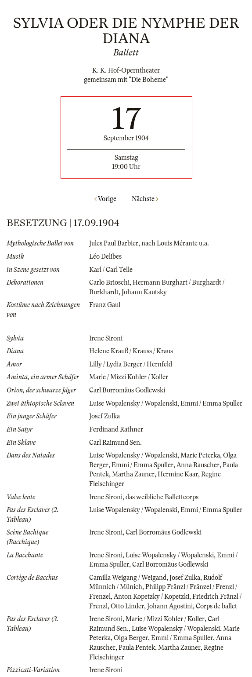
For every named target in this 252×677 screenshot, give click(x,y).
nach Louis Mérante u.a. (175, 243)
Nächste (145, 198)
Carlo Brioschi (109, 282)
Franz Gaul (104, 304)
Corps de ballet (216, 606)
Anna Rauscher (198, 464)
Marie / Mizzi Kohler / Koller (128, 377)
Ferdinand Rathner (116, 429)
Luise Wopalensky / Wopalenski (133, 403)
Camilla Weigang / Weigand (127, 577)
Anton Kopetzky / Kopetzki (151, 596)
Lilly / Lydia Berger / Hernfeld (130, 364)
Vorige (105, 198)
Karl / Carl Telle (111, 269)
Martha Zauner (133, 474)
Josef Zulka (104, 416)
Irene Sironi (105, 338)
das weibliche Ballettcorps (162, 497)
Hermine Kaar (178, 474)
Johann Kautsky (144, 292)
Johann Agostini (170, 606)
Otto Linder (127, 606)
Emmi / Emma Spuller (211, 403)
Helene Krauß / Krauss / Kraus (131, 351)
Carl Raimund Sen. (115, 442)
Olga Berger (131, 637)
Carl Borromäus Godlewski (127, 390)
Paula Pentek (137, 647)
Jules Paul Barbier (113, 243)
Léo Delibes (105, 256)
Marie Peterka (200, 455)
